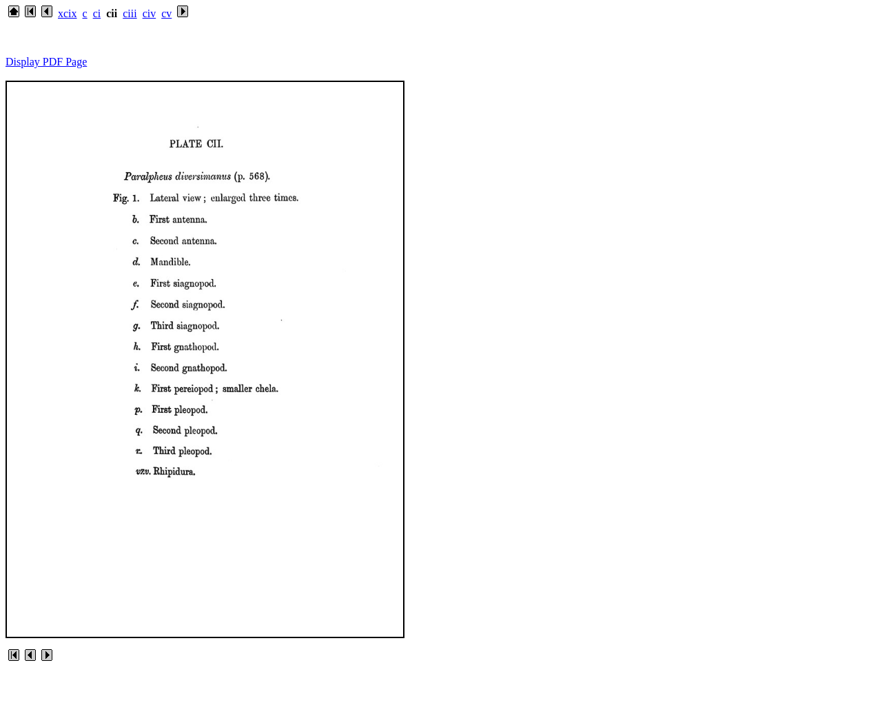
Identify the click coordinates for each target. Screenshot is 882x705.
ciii (129, 13)
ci (97, 13)
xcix (67, 13)
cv (166, 13)
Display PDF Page (46, 62)
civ (149, 13)
